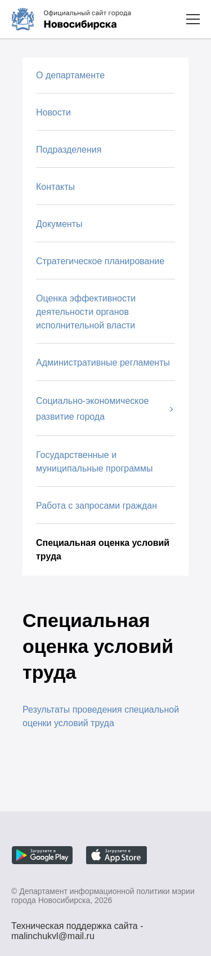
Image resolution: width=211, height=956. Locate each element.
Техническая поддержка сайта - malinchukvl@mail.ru (77, 927)
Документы (59, 224)
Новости (53, 112)
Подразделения (68, 149)
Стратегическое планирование (100, 261)
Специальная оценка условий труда (102, 549)
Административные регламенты (103, 362)
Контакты (55, 187)
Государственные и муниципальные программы (94, 461)
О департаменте (70, 75)
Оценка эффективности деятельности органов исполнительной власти (86, 312)
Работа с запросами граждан (96, 505)
